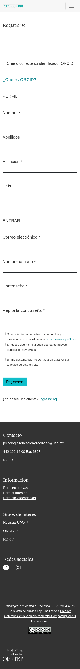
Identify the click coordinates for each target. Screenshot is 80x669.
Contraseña (15, 285)
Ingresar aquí (49, 399)
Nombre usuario (19, 261)
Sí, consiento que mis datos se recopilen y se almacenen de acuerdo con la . (42, 336)
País (8, 185)
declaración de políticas (61, 339)
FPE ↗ (8, 460)
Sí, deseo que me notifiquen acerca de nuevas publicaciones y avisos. (37, 347)
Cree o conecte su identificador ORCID (40, 63)
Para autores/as (15, 493)
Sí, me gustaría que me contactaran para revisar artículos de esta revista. (38, 362)
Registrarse (15, 382)
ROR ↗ (9, 539)
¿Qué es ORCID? (19, 79)
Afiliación (12, 161)
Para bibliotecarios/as (19, 498)
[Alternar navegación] (71, 6)
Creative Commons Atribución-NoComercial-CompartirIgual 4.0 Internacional (40, 616)
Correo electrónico (21, 236)
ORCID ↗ (10, 531)
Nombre (12, 112)
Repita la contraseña (24, 310)
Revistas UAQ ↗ (15, 522)
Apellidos (11, 137)
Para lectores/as (15, 488)
